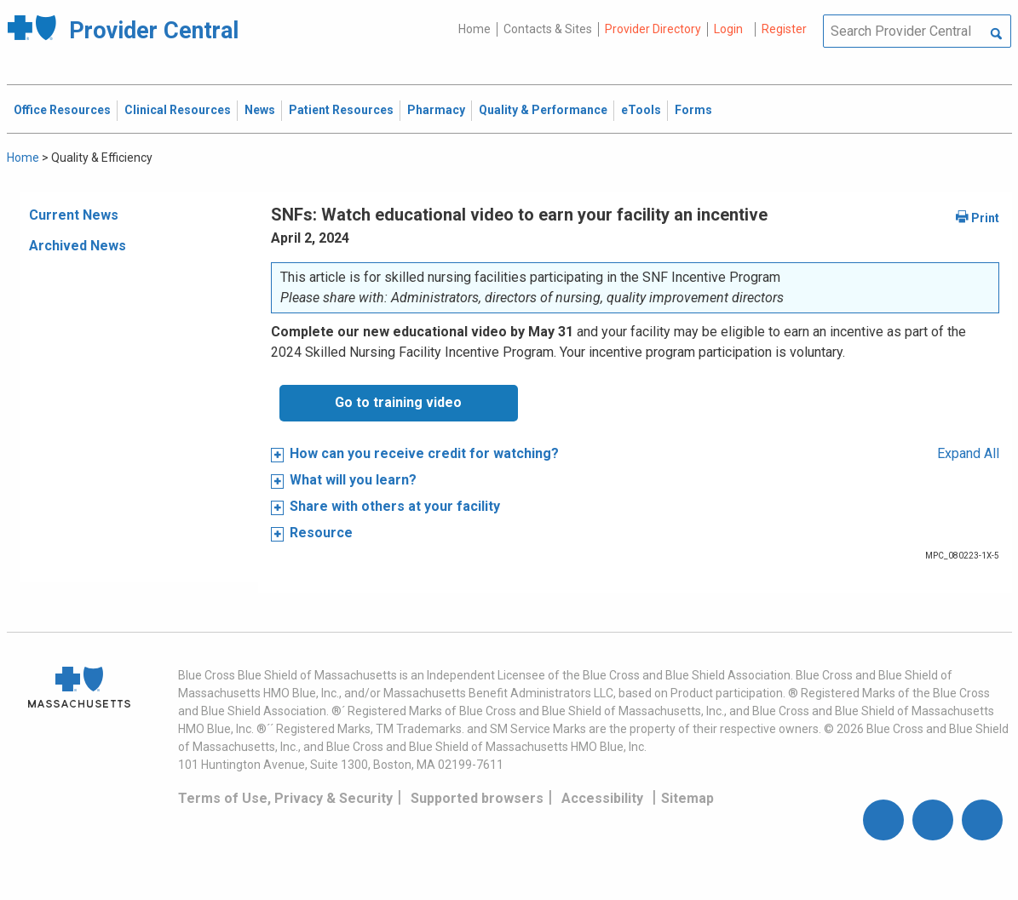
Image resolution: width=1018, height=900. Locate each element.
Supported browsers (477, 798)
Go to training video (398, 402)
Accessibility (602, 798)
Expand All (968, 453)
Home (474, 29)
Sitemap (687, 798)
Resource (321, 533)
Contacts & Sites (547, 29)
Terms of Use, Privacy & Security (285, 798)
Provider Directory (653, 29)
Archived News (77, 246)
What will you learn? (353, 480)
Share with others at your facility (395, 506)
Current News (73, 215)
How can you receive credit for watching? (424, 453)
